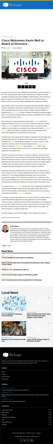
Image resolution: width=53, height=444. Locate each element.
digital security (17, 186)
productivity (9, 126)
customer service (42, 144)
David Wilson (18, 48)
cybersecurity (21, 193)
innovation (36, 121)
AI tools (13, 141)
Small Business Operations (8, 256)
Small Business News (8, 36)
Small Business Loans (7, 268)
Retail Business (5, 278)
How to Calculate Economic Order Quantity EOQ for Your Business (22, 280)
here (47, 213)
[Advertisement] (26, 21)
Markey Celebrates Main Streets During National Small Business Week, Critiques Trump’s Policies (38, 315)
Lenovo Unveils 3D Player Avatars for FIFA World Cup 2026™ (20, 275)
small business (16, 112)
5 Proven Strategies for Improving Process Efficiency (17, 257)
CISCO (9, 245)
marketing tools (19, 146)
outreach (34, 146)
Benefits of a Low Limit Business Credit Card (15, 269)
